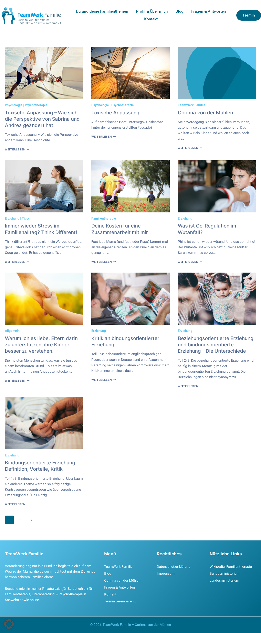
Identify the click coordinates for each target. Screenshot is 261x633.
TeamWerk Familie (191, 105)
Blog (180, 11)
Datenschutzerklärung (173, 567)
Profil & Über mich (152, 11)
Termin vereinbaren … (120, 601)
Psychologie (13, 105)
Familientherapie (103, 218)
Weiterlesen (17, 149)
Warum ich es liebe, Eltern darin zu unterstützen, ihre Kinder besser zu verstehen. (41, 344)
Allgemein (12, 331)
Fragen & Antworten (208, 11)
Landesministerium (224, 580)
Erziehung (12, 218)
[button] (9, 624)
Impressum (166, 573)
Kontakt (151, 19)
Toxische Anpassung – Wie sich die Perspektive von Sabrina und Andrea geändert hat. (42, 119)
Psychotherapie (36, 105)
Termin (248, 15)
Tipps (26, 218)
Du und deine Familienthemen (102, 11)
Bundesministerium (225, 573)
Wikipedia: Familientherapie (231, 567)
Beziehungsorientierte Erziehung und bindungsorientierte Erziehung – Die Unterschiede (215, 344)
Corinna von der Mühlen (205, 113)
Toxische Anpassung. (116, 113)
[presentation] (44, 73)
